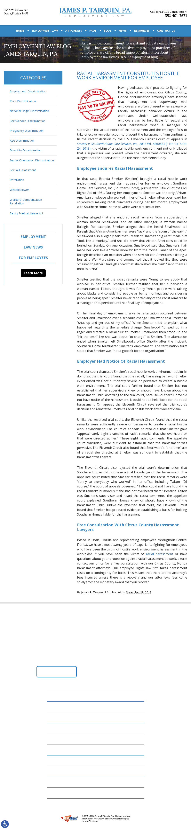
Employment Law (45, 30)
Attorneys (73, 30)
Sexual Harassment (23, 170)
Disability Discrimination (25, 150)
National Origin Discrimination (29, 111)
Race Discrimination (23, 101)
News (123, 30)
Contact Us (166, 30)
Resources (142, 30)
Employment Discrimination (28, 91)
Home (20, 30)
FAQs (92, 30)
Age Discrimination (22, 140)
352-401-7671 (169, 12)
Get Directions (56, 672)
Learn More (33, 273)
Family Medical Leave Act (26, 213)
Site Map (55, 792)
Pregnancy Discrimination (27, 130)
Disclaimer (57, 782)
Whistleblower (19, 190)
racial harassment (159, 555)
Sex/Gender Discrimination (27, 121)
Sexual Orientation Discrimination (32, 160)
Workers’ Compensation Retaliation (26, 201)
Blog (107, 30)
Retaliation (17, 180)
